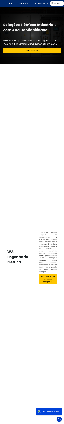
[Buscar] (52, 3)
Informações (41, 3)
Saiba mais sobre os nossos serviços (47, 279)
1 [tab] (32, 62)
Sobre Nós (23, 3)
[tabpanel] (32, 35)
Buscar (57, 3)
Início (10, 3)
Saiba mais (30, 50)
